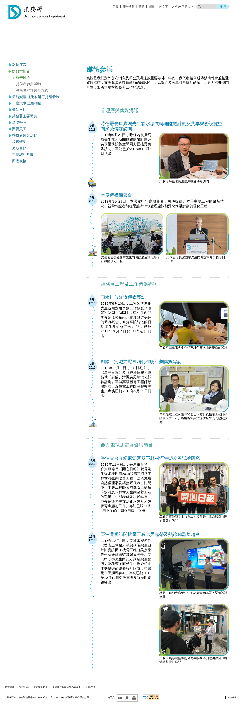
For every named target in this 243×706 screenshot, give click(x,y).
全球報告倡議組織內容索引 (66, 687)
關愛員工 (19, 129)
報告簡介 (23, 78)
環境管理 (19, 122)
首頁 (115, 6)
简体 (152, 6)
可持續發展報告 (41, 45)
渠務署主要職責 (24, 116)
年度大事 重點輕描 (27, 103)
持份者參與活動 (28, 84)
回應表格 (19, 161)
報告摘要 (128, 6)
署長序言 (19, 65)
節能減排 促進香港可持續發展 (35, 97)
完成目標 (19, 148)
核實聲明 (19, 142)
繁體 (142, 6)
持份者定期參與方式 (32, 90)
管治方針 (19, 110)
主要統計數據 (22, 154)
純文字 (163, 6)
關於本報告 (21, 71)
